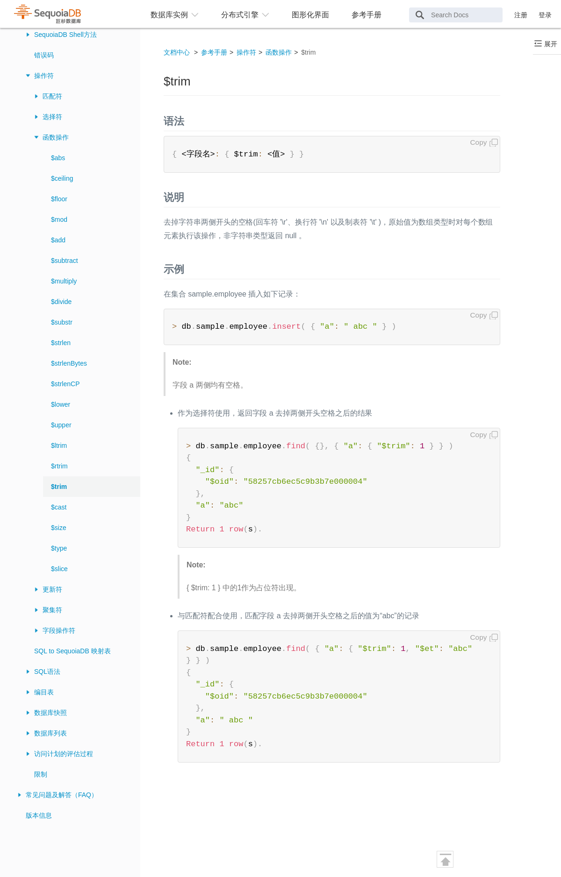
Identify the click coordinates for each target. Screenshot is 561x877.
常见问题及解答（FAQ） (62, 795)
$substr (61, 322)
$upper (61, 425)
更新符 (52, 589)
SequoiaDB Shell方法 (65, 34)
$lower (60, 404)
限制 (40, 774)
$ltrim (59, 445)
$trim (59, 486)
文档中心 (177, 52)
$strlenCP (65, 384)
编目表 (44, 692)
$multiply (64, 281)
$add (58, 240)
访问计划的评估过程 (63, 753)
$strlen (61, 343)
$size (58, 527)
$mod (59, 219)
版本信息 (39, 815)
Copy (478, 142)
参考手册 (366, 15)
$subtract (64, 260)
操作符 (44, 75)
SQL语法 (47, 671)
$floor (59, 199)
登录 (545, 15)
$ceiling (62, 178)
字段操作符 (59, 630)
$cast (58, 507)
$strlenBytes (69, 363)
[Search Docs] (456, 14)
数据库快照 (50, 712)
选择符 (52, 116)
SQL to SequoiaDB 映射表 (72, 651)
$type (59, 548)
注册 (520, 15)
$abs (58, 158)
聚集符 (52, 610)
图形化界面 (310, 15)
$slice (59, 569)
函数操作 (56, 137)
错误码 (44, 55)
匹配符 (52, 96)
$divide (61, 301)
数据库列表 (50, 733)
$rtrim (59, 466)
